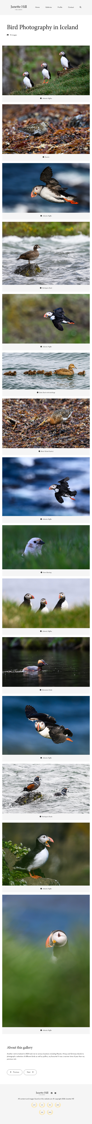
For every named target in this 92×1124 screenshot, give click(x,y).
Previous (14, 1072)
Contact (71, 7)
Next (30, 1072)
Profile (60, 7)
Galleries (48, 7)
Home (37, 7)
